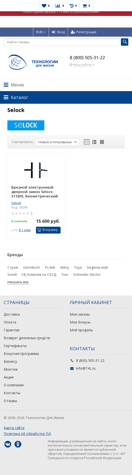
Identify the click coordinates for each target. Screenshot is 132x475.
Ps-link (50, 267)
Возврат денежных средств (27, 337)
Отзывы (10, 400)
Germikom (31, 267)
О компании (14, 385)
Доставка (12, 314)
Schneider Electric (87, 274)
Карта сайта (14, 427)
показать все (18, 282)
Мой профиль (81, 330)
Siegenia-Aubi (97, 267)
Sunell (12, 274)
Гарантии (11, 330)
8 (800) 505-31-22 (87, 57)
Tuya (78, 267)
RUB (41, 32)
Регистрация (83, 32)
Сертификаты (15, 345)
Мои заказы (80, 314)
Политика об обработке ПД (27, 433)
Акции (9, 377)
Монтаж (11, 369)
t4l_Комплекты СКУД (39, 274)
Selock (16, 203)
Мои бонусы (80, 322)
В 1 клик (25, 230)
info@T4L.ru (86, 368)
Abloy (64, 267)
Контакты (12, 393)
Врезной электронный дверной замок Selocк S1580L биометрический (34, 191)
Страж (12, 267)
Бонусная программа (21, 353)
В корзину (47, 230)
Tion (64, 274)
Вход (58, 32)
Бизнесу (10, 361)
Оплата (10, 322)
